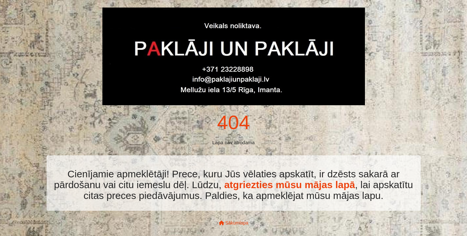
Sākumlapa (233, 223)
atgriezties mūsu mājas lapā (289, 184)
